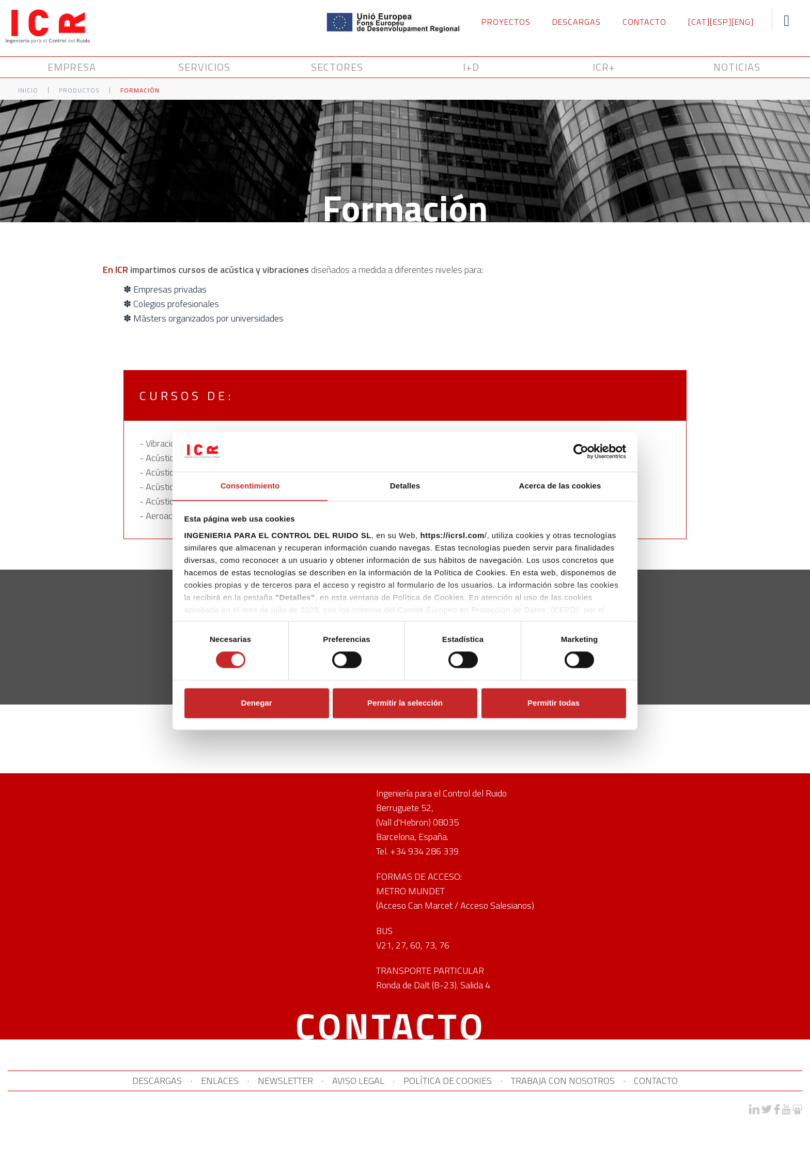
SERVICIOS (205, 67)
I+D (471, 67)
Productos (79, 91)
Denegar (256, 703)
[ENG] (742, 22)
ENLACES (205, 1081)
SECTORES (338, 67)
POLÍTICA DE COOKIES (455, 1081)
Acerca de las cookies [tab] (560, 485)
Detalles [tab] (405, 485)
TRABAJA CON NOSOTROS (577, 1081)
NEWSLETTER (278, 1081)
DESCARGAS (576, 22)
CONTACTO (644, 22)
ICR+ (604, 67)
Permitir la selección (405, 703)
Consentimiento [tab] (250, 485)
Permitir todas (553, 703)
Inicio (28, 91)
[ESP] (720, 22)
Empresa (73, 67)
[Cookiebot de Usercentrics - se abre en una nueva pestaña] (581, 451)
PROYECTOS (506, 22)
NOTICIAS (736, 67)
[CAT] (699, 22)
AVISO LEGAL (358, 1081)
